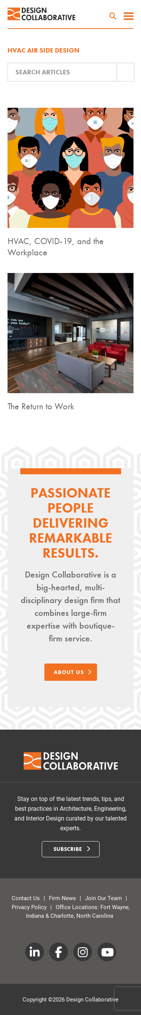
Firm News (62, 898)
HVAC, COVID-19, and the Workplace (56, 246)
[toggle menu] (128, 17)
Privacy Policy (29, 907)
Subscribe (71, 849)
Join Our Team (103, 898)
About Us (72, 672)
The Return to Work (41, 406)
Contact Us (26, 898)
